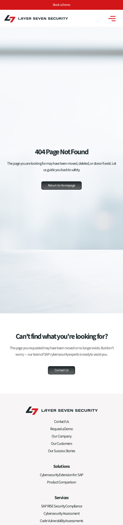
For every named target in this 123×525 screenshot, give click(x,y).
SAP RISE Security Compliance (61, 508)
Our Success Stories (61, 452)
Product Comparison (61, 484)
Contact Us (61, 423)
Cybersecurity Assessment (61, 515)
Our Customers (61, 445)
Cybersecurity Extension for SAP (61, 476)
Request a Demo (61, 430)
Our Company (61, 438)
